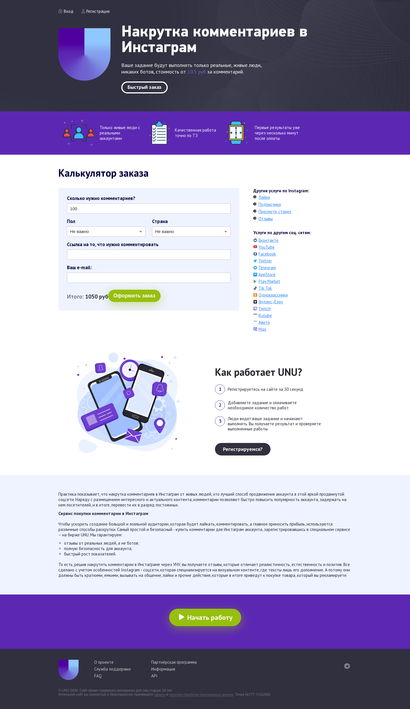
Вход (68, 11)
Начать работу (209, 617)
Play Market (269, 281)
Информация (163, 669)
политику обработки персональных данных (204, 694)
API (154, 676)
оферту (160, 694)
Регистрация (98, 11)
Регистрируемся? (243, 449)
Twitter (265, 260)
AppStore (267, 274)
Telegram (267, 267)
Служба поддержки (112, 669)
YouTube (266, 247)
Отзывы (266, 218)
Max (262, 329)
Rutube (265, 315)
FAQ (98, 676)
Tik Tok (265, 288)
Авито (264, 322)
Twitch (265, 308)
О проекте (104, 662)
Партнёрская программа (174, 662)
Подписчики (270, 204)
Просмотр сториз (275, 211)
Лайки (264, 197)
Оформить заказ (93, 297)
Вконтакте (268, 240)
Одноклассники (273, 295)
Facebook (267, 254)
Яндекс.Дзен (271, 302)
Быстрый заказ (144, 87)
